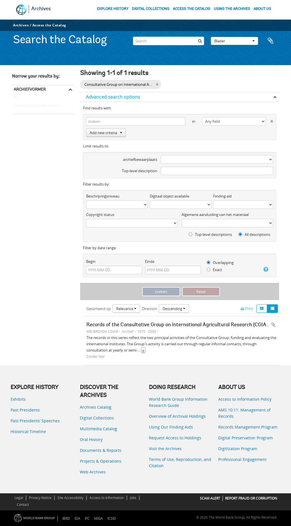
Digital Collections (97, 418)
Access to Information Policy (244, 399)
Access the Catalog (49, 25)
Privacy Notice (40, 497)
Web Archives (93, 472)
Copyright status (100, 214)
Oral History (91, 439)
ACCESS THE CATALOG (191, 9)
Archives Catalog (95, 407)
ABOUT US (262, 9)
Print (247, 308)
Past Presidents (25, 410)
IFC (87, 518)
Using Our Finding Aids (171, 427)
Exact (214, 269)
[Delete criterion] (269, 120)
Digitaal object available (169, 196)
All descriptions (254, 234)
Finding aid (222, 196)
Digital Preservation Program (245, 437)
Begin (90, 261)
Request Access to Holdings (175, 437)
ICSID (111, 518)
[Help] (264, 269)
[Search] (168, 41)
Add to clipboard (273, 325)
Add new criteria (106, 132)
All (16, 98)
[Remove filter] (157, 84)
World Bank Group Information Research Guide (178, 402)
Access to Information (107, 497)
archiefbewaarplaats (140, 159)
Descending (174, 308)
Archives (41, 9)
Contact (23, 504)
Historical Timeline (28, 431)
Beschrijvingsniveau (102, 196)
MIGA (98, 518)
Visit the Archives (165, 448)
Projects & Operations (100, 461)
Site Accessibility (70, 497)
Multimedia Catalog (98, 428)
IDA (77, 518)
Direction (149, 308)
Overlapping (220, 262)
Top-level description (139, 170)
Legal (18, 497)
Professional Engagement (242, 459)
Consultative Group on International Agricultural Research (43, 105)
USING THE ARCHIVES (232, 9)
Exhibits (18, 399)
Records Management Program (247, 427)
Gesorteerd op (98, 308)
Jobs (133, 497)
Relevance (126, 308)
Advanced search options (113, 97)
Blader (234, 40)
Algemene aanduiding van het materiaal (215, 214)
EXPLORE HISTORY (112, 9)
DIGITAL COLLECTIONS (150, 9)
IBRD (66, 518)
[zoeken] (200, 41)
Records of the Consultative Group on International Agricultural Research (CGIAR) (178, 325)
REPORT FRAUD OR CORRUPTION (251, 498)
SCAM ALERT (210, 498)
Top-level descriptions (210, 234)
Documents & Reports (100, 450)
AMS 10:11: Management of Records (244, 413)
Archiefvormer (30, 89)
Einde (149, 261)
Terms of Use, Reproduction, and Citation (180, 462)
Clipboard (272, 41)
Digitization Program (237, 448)
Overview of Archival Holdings (177, 416)
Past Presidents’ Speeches (35, 420)
